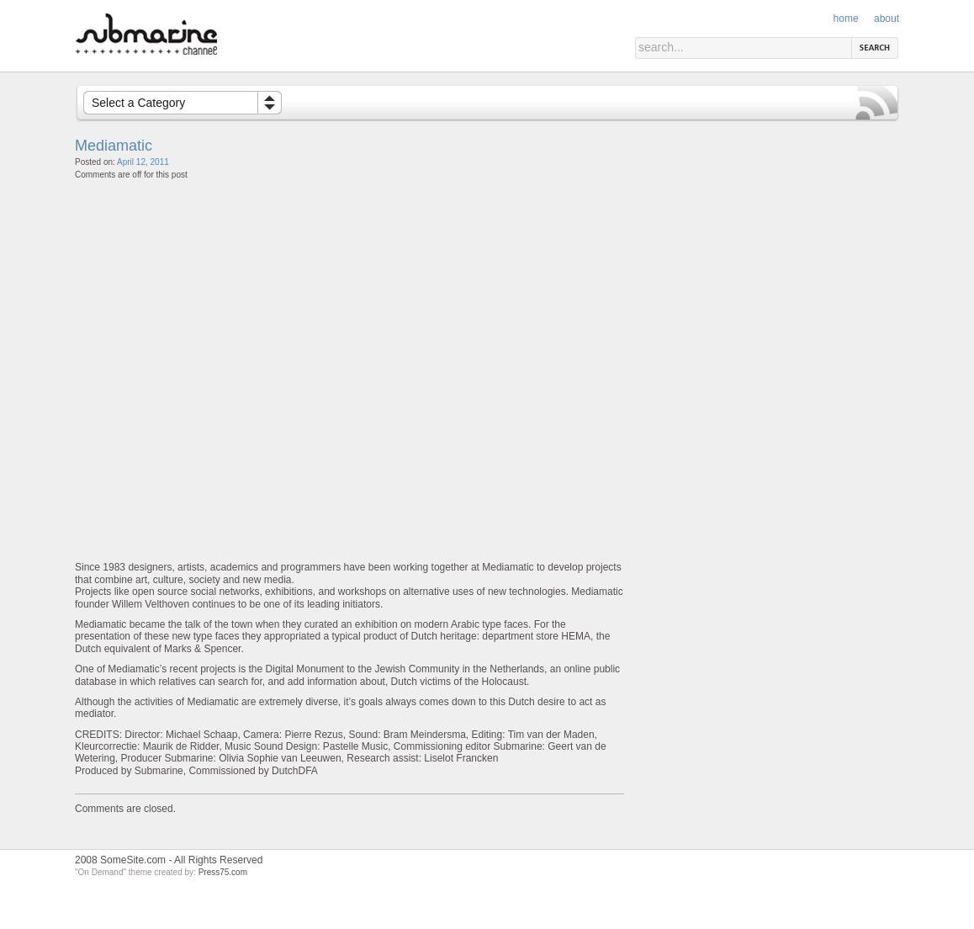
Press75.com (223, 872)
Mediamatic (113, 145)
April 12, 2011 (143, 162)
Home (846, 18)
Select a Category (138, 102)
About (886, 18)
